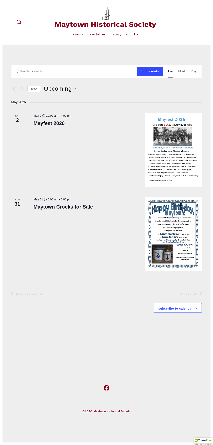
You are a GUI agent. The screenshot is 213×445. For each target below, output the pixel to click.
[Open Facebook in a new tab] (106, 388)
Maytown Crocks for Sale (63, 207)
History (115, 34)
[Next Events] (21, 88)
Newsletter (96, 34)
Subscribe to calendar (175, 308)
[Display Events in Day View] (194, 71)
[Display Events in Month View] (182, 71)
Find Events (150, 71)
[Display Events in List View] (170, 71)
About (131, 34)
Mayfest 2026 (48, 123)
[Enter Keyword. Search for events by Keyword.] (74, 71)
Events (78, 34)
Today (34, 88)
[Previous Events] (13, 88)
